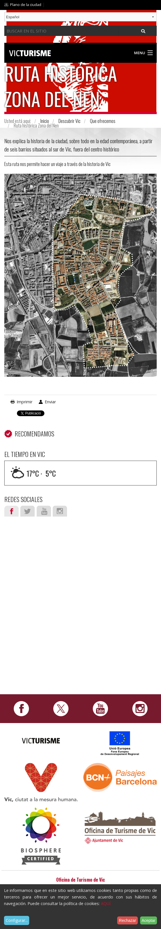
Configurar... (17, 920)
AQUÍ (106, 903)
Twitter (27, 511)
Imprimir (24, 401)
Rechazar (127, 920)
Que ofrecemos (102, 121)
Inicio (44, 121)
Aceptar (148, 920)
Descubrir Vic (69, 121)
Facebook (11, 511)
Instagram (60, 511)
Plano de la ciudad (25, 4)
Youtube (44, 511)
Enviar (50, 401)
